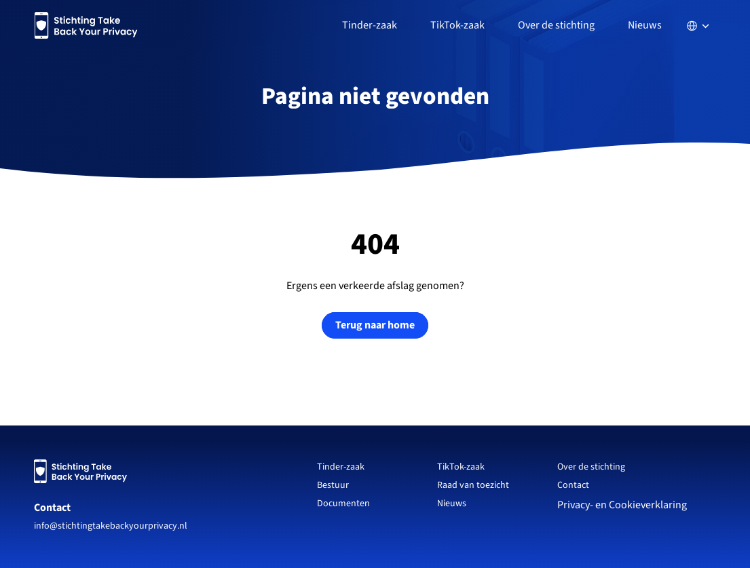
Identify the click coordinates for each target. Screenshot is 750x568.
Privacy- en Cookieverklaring (623, 504)
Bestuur (333, 485)
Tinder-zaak (340, 467)
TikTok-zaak (461, 467)
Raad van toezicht (473, 485)
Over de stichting (591, 467)
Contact (52, 507)
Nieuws (645, 25)
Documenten (343, 503)
